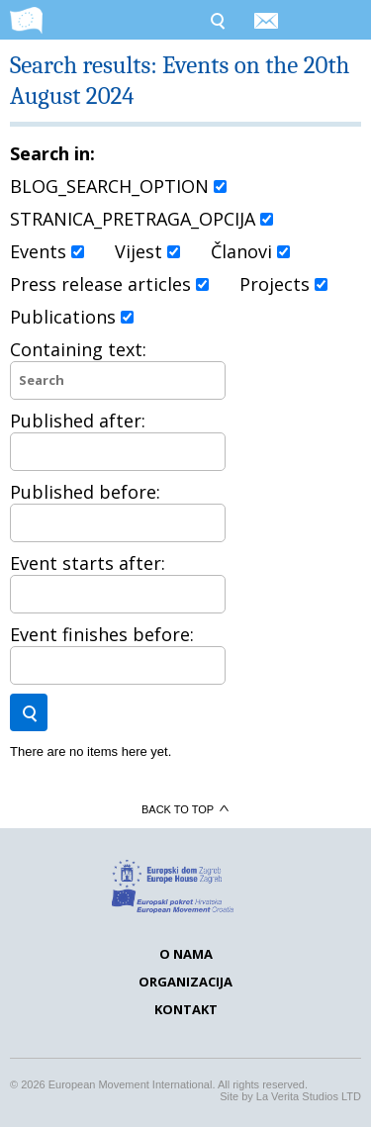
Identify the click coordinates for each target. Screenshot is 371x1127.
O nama (186, 954)
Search (216, 20)
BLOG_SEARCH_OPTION (118, 186)
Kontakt (186, 1009)
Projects (283, 284)
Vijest (147, 251)
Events (47, 251)
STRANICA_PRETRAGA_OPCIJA (141, 219)
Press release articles (109, 284)
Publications (72, 317)
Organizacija (185, 981)
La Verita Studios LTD (308, 1096)
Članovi (250, 251)
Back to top (185, 809)
